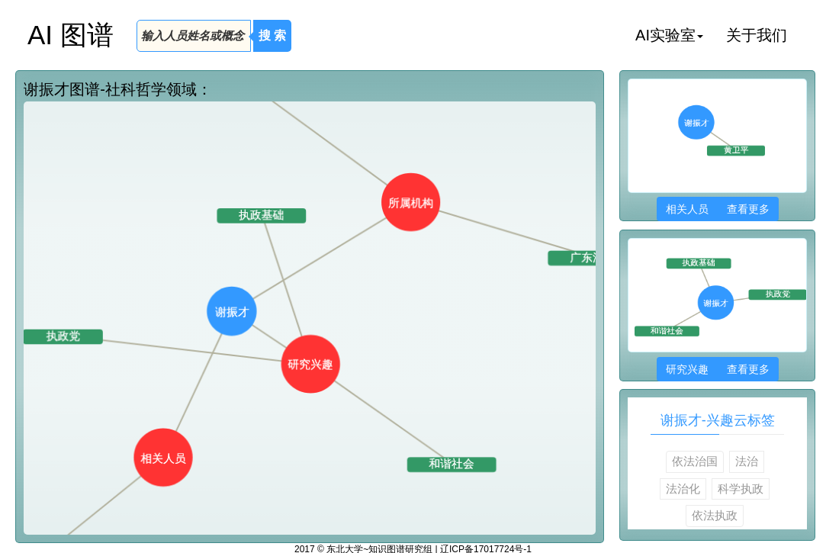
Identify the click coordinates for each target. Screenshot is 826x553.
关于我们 (756, 35)
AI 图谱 (70, 35)
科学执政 (740, 488)
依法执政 (715, 515)
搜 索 (272, 35)
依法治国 (695, 461)
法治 (746, 461)
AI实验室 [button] (669, 35)
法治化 (683, 488)
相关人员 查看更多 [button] (717, 209)
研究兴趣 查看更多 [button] (717, 369)
